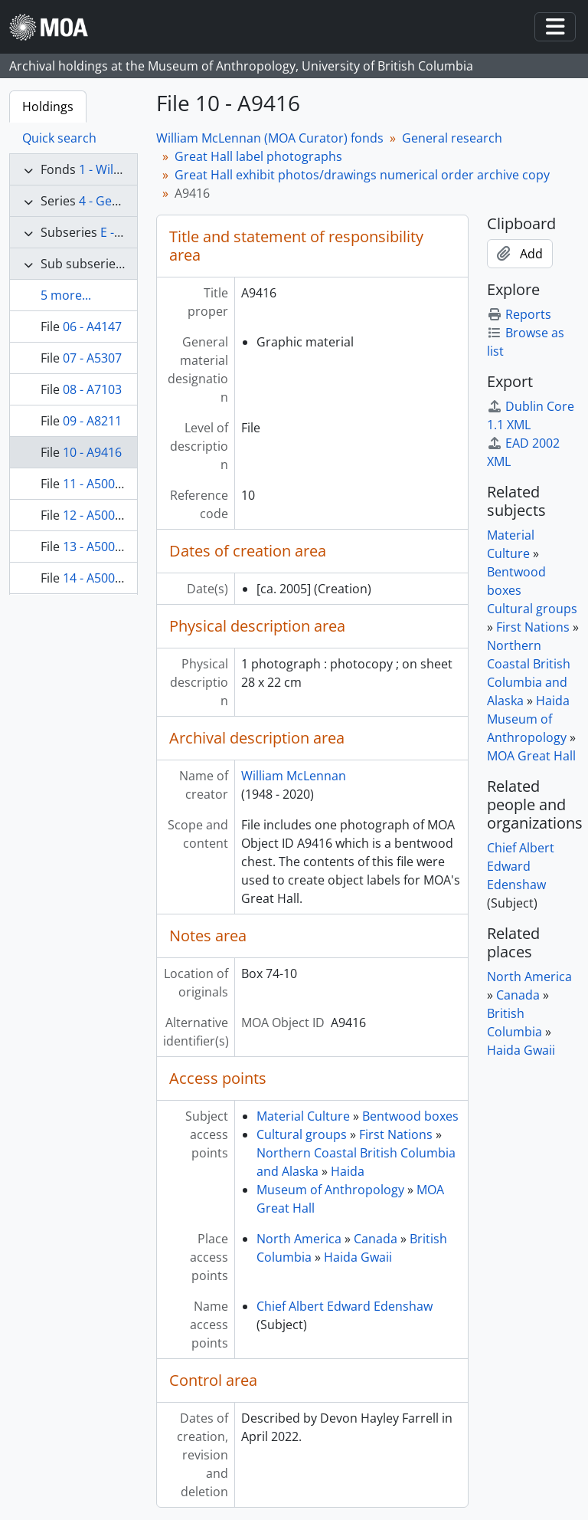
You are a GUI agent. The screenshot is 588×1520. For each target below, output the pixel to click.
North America (298, 1238)
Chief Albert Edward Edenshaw (344, 1306)
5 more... (66, 295)
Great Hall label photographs (258, 156)
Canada (375, 1238)
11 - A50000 (96, 483)
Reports (519, 314)
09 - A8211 (92, 420)
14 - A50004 (96, 578)
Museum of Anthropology (330, 1189)
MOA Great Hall (531, 755)
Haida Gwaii (358, 1257)
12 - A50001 (96, 515)
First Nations (396, 1134)
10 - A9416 (92, 452)
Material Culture (303, 1116)
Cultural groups (301, 1134)
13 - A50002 (96, 546)
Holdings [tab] (48, 106)
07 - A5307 (92, 358)
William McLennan (293, 775)
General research (452, 138)
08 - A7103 (92, 389)
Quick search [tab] (59, 138)
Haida (347, 1171)
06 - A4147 (92, 326)
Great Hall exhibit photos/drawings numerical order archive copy (362, 174)
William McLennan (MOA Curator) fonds (270, 138)
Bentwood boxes (410, 1116)
